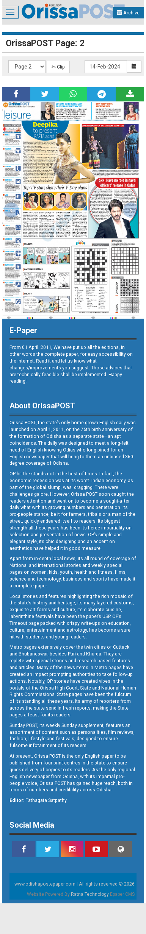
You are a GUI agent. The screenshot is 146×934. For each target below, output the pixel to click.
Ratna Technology (90, 894)
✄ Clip (58, 67)
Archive (128, 13)
